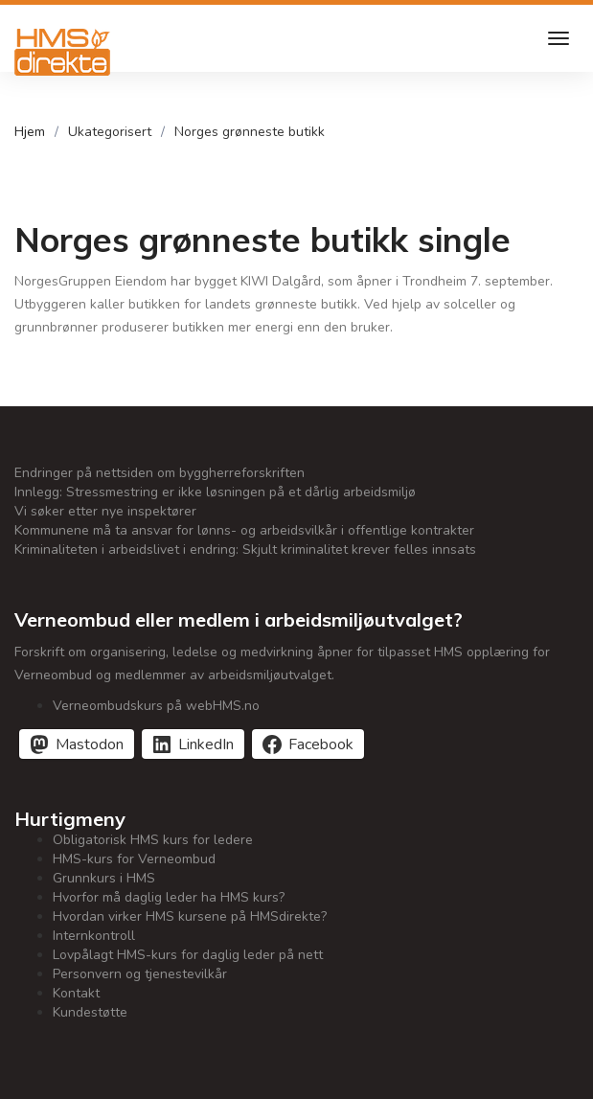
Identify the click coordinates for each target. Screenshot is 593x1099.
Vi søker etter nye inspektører (105, 511)
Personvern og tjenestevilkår (140, 974)
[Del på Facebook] (308, 744)
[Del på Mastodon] (76, 744)
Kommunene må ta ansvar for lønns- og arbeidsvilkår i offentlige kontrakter (244, 530)
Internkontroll (94, 936)
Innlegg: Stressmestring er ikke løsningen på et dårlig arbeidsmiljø (215, 492)
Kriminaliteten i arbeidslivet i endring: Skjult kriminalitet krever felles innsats (245, 549)
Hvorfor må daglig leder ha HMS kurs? (169, 897)
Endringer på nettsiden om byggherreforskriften (159, 473)
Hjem (29, 132)
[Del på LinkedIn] (193, 744)
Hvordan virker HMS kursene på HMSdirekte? (190, 916)
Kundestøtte (90, 1012)
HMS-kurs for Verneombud (134, 859)
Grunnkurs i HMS (104, 878)
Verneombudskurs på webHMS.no (156, 706)
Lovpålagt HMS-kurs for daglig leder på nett (188, 955)
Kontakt (76, 993)
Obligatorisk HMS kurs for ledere (153, 840)
